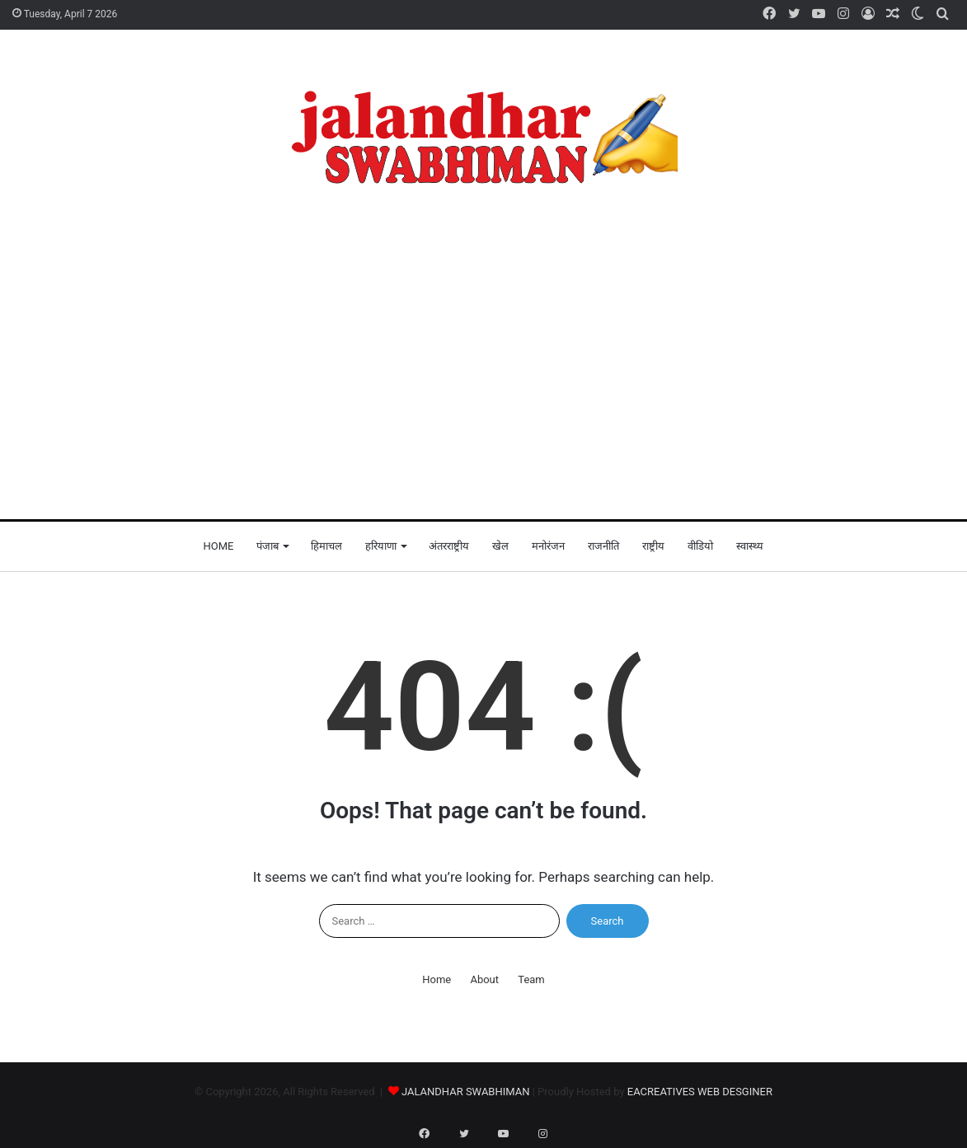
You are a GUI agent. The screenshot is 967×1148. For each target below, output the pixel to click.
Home (219, 546)
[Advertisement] (483, 362)
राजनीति (603, 546)
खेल (500, 546)
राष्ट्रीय (653, 546)
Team (531, 979)
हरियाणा (381, 546)
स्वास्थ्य (749, 546)
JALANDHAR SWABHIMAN (465, 1091)
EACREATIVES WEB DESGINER (699, 1091)
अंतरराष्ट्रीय (449, 546)
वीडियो (700, 546)
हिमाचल (326, 546)
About (484, 979)
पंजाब (267, 546)
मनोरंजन (548, 546)
